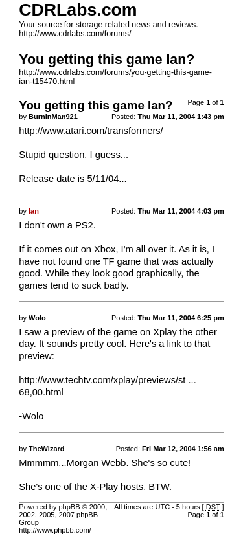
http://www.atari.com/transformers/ (91, 131)
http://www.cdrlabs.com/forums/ (75, 33)
